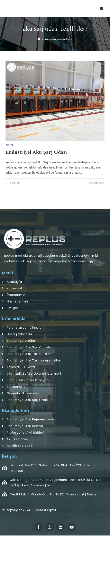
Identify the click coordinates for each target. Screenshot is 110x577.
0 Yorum (15, 183)
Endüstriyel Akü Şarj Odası (36, 152)
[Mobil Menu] (102, 8)
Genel (10, 145)
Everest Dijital (45, 510)
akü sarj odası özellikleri (58, 39)
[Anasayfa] (38, 39)
